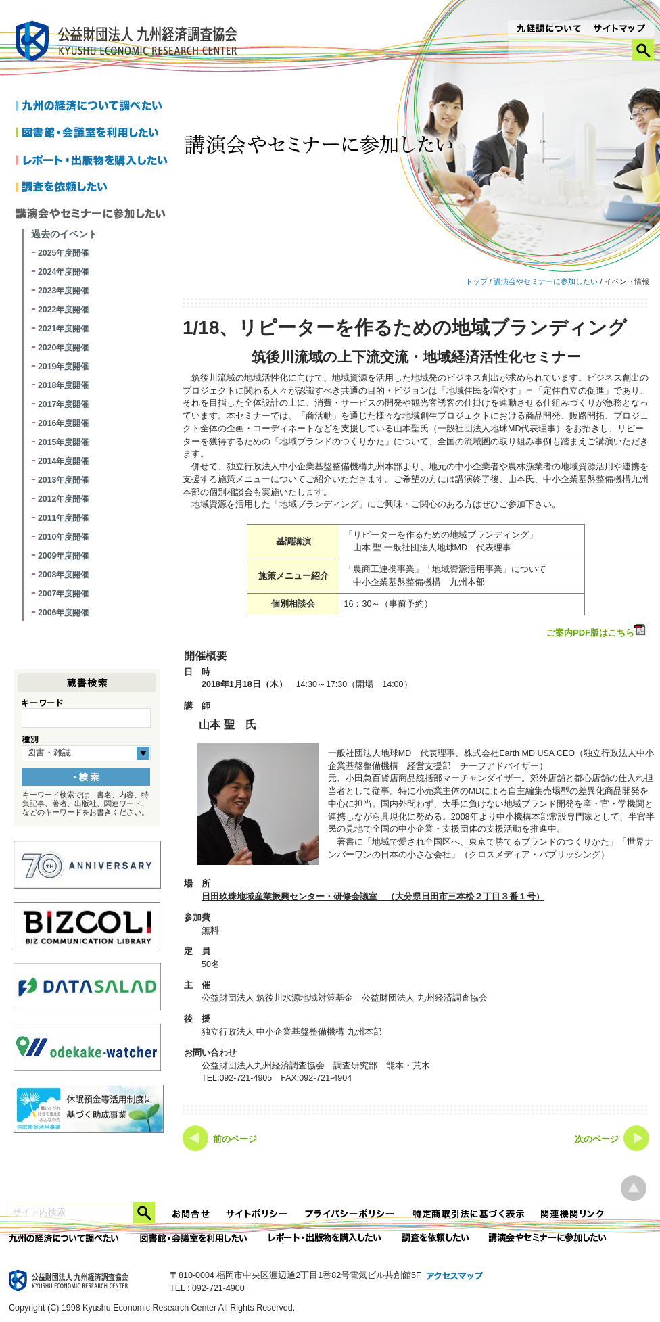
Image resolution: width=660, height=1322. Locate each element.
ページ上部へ (633, 1188)
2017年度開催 (63, 404)
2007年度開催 (63, 593)
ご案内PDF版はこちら (597, 631)
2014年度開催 (63, 461)
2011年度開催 (63, 518)
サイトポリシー (257, 1214)
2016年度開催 (63, 423)
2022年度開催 (63, 309)
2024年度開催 (63, 272)
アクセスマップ (455, 1276)
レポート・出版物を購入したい (325, 1238)
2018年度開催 (63, 385)
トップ (476, 281)
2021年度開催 (63, 328)
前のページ (235, 1139)
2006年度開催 (63, 612)
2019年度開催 (63, 366)
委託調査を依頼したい (436, 1238)
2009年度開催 (63, 556)
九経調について (548, 29)
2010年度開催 (63, 537)
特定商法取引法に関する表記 (468, 1214)
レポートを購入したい (94, 161)
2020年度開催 (63, 347)
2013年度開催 (63, 480)
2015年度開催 (63, 442)
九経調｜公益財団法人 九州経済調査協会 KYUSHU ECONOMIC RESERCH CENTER (129, 43)
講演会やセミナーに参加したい (546, 281)
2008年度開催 (63, 575)
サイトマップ (620, 29)
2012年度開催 (63, 499)
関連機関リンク (572, 1214)
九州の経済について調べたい (94, 107)
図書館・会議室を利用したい (94, 134)
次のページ (597, 1139)
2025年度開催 (63, 253)
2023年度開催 (63, 291)
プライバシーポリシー (351, 1214)
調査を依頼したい (94, 188)
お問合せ (191, 1214)
